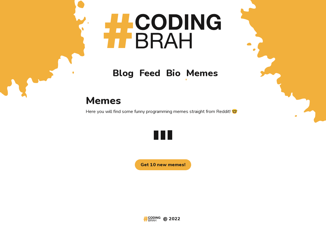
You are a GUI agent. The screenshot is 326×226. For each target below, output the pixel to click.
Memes (202, 73)
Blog (123, 73)
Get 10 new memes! (163, 165)
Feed (149, 73)
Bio (173, 73)
